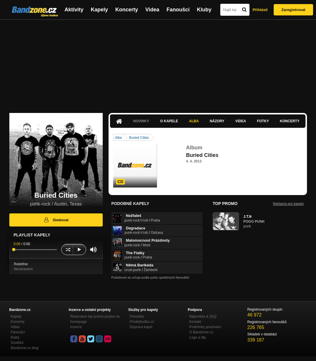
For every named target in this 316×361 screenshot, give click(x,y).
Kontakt (195, 322)
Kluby (204, 10)
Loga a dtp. (198, 337)
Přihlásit (260, 10)
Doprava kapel (141, 327)
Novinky (141, 121)
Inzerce (76, 327)
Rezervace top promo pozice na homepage (95, 319)
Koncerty (126, 10)
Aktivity (73, 10)
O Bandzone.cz (201, 332)
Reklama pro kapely (288, 204)
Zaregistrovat (293, 10)
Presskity (137, 316)
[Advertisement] (158, 63)
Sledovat (56, 220)
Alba (194, 121)
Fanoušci (178, 10)
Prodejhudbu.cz (142, 322)
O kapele (169, 121)
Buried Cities (139, 138)
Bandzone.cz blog (25, 348)
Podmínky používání (205, 327)
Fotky (263, 121)
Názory (217, 121)
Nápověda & (203, 316)
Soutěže (17, 343)
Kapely (99, 10)
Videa (152, 10)
